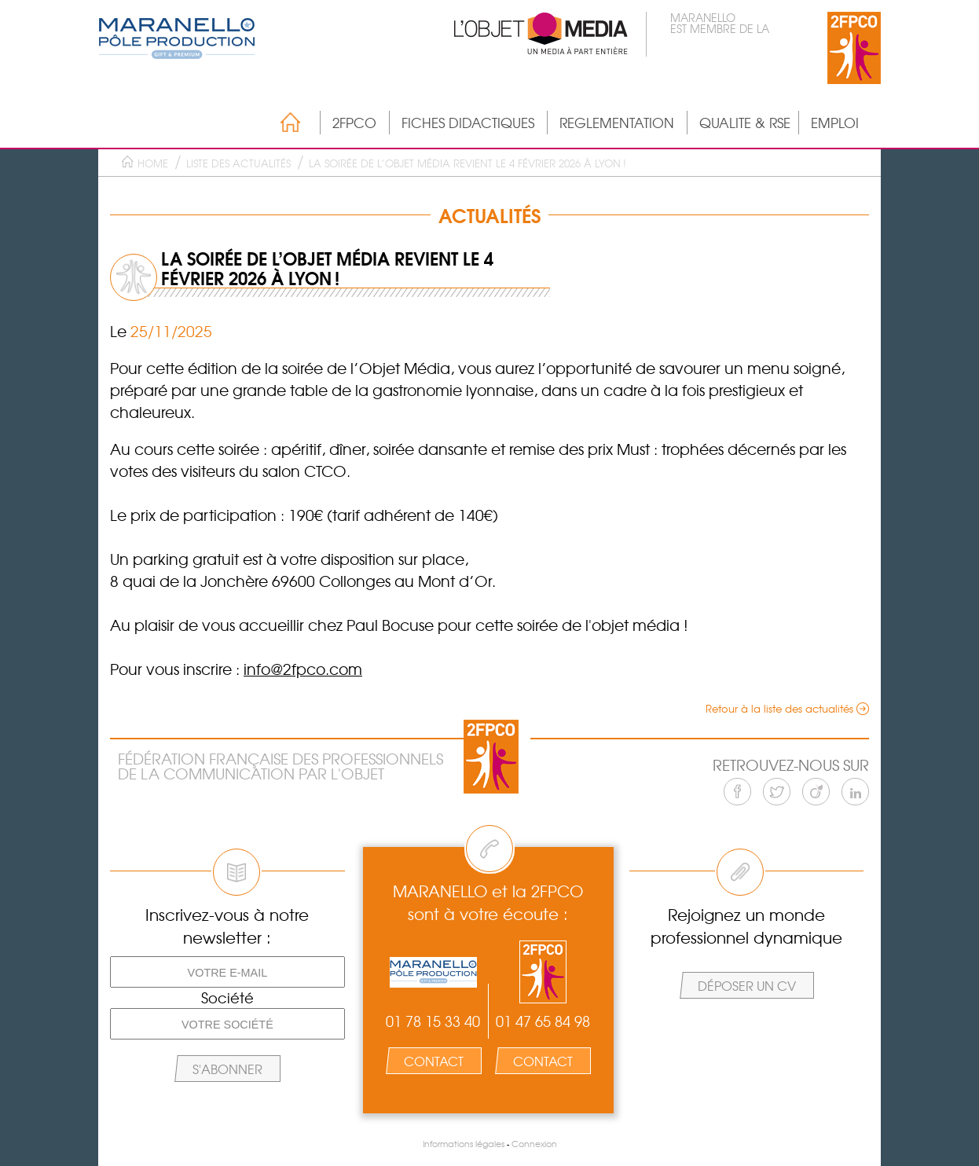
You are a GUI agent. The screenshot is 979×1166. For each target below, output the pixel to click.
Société (227, 998)
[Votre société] (227, 1024)
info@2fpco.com (303, 669)
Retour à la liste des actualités (779, 708)
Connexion (534, 1143)
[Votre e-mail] (227, 972)
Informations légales (463, 1143)
